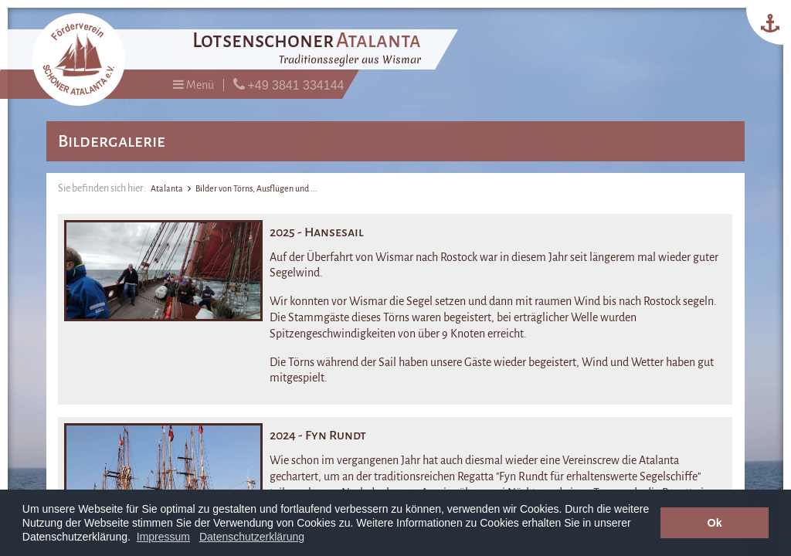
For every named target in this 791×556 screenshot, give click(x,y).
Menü (193, 84)
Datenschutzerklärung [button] (251, 537)
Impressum (163, 537)
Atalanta (167, 188)
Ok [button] (715, 523)
